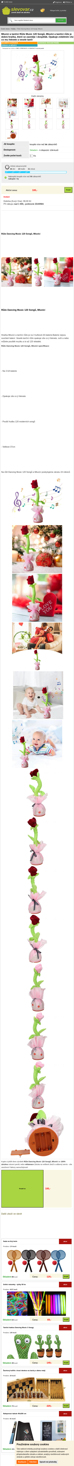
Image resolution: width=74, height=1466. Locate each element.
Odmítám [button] (33, 1462)
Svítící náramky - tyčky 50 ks (14, 1284)
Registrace (57, 2)
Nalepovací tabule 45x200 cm (14, 1414)
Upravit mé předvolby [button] (48, 1462)
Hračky (13, 29)
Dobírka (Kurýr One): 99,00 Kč (17, 201)
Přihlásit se (67, 2)
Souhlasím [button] (22, 1462)
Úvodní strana (6, 2)
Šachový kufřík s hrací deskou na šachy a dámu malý (24, 1370)
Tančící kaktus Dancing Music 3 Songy (18, 1327)
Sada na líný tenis (10, 1241)
